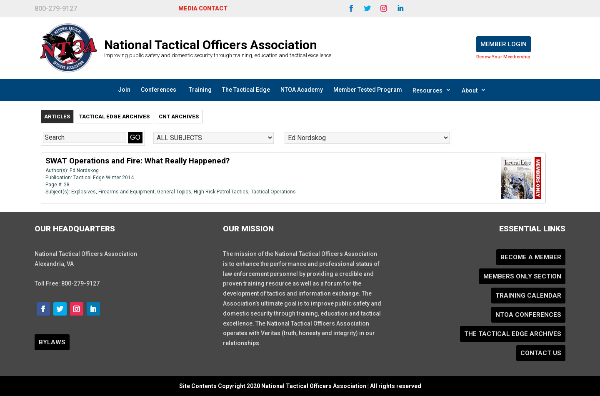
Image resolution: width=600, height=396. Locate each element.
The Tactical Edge (246, 89)
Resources (431, 90)
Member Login (503, 44)
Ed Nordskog (84, 170)
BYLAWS (52, 342)
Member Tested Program (367, 89)
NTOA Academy (301, 89)
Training (200, 89)
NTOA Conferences (528, 314)
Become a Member (530, 257)
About (474, 90)
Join (124, 89)
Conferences (158, 89)
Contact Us (540, 353)
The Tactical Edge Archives (512, 334)
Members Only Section (522, 276)
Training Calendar (528, 295)
